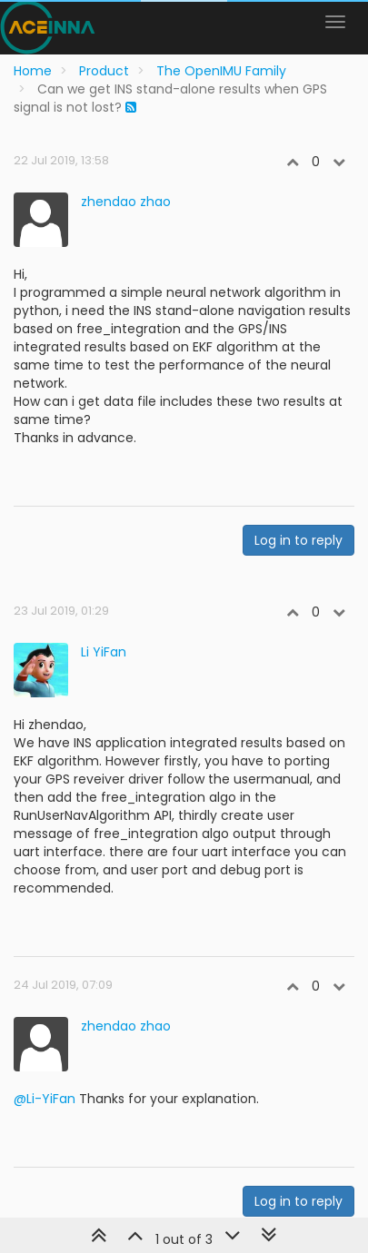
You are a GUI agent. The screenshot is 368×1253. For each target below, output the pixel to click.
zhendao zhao (126, 201)
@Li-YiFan (44, 1099)
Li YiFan (103, 652)
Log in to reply (298, 540)
